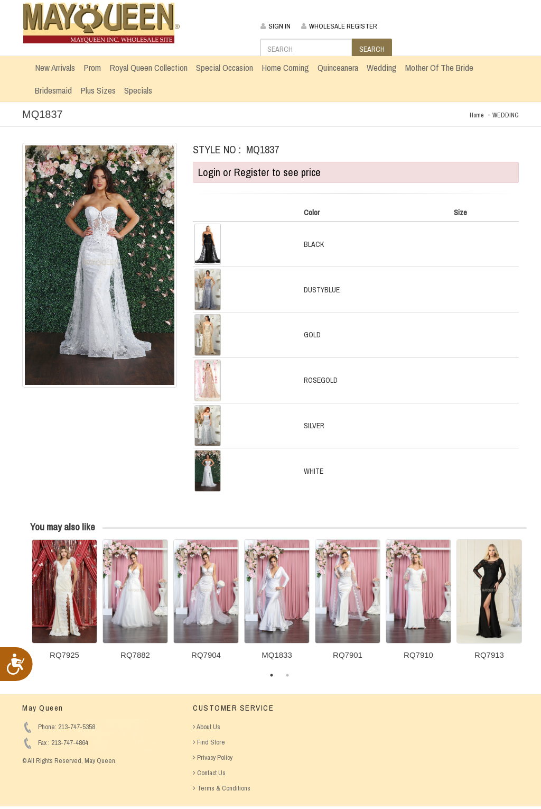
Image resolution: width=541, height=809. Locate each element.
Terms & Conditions (221, 788)
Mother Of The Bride (439, 67)
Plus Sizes (98, 90)
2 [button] (287, 675)
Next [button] (534, 606)
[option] (64, 603)
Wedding (382, 67)
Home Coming (285, 67)
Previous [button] (23, 606)
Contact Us (209, 772)
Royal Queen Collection (148, 67)
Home (476, 115)
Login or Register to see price (259, 172)
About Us (206, 726)
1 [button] (271, 675)
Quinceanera (338, 67)
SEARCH (372, 49)
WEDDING (505, 115)
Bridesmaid (53, 90)
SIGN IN (275, 26)
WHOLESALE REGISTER (339, 26)
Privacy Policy (212, 757)
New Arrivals (55, 67)
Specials (138, 90)
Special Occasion (224, 67)
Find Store (209, 742)
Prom (92, 67)
